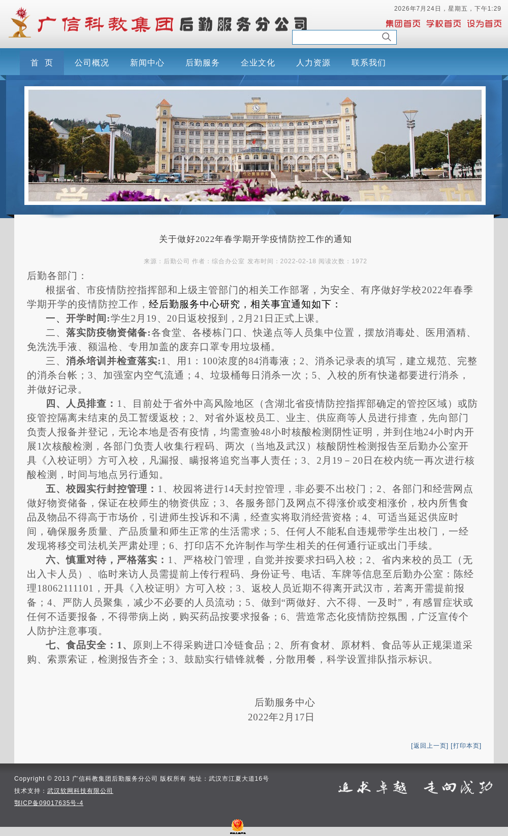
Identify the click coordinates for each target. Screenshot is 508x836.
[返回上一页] (430, 745)
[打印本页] (466, 745)
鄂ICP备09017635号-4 (48, 803)
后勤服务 (202, 62)
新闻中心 (147, 62)
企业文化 (258, 62)
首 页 (41, 62)
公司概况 (92, 62)
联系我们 (369, 62)
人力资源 (313, 62)
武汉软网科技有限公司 (80, 790)
